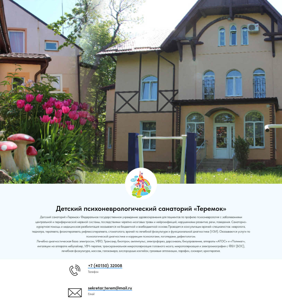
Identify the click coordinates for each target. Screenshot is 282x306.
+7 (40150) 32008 (105, 265)
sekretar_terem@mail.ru (110, 287)
